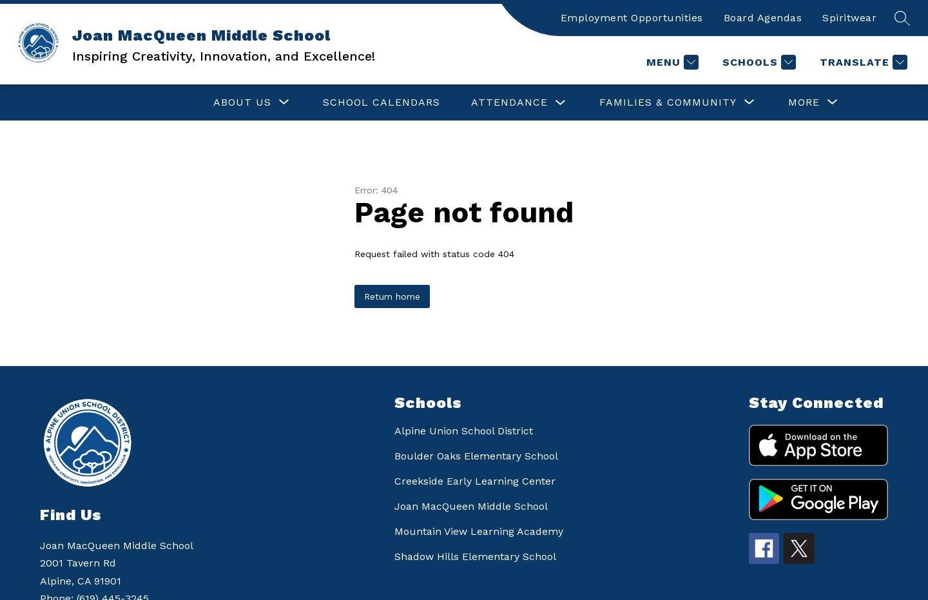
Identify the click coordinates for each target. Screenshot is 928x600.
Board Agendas (763, 18)
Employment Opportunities (632, 18)
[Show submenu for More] (804, 102)
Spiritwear (849, 18)
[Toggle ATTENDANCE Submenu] (435, 102)
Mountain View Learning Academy (478, 531)
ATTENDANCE (383, 102)
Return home (392, 296)
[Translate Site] (862, 62)
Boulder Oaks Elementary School (476, 456)
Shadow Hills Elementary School (475, 556)
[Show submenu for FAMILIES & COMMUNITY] (542, 102)
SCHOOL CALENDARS (255, 102)
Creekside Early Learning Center (475, 481)
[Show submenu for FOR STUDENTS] (705, 102)
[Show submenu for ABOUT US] (117, 102)
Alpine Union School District (463, 431)
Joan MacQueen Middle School (471, 506)
